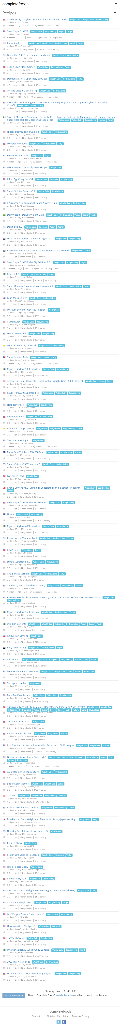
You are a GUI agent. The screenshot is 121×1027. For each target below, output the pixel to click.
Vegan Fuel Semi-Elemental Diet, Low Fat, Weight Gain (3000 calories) (45, 381)
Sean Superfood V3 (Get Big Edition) (26, 502)
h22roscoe (29, 206)
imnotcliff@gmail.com (36, 869)
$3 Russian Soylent (17, 635)
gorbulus (29, 81)
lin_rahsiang (31, 493)
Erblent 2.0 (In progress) (20, 428)
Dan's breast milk (16, 333)
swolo (29, 479)
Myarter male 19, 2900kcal (21, 345)
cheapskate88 (32, 108)
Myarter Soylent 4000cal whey (23, 526)
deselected (31, 253)
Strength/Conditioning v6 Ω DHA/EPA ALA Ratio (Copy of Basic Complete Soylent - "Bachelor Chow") (57, 104)
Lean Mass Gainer (17, 297)
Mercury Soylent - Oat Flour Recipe (26, 309)
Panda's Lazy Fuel (16, 878)
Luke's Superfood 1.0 (18, 561)
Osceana (30, 194)
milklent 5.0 (13, 659)
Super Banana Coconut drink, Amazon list (30, 286)
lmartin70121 (32, 564)
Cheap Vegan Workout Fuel (22, 538)
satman (29, 241)
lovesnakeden (32, 662)
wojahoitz (30, 407)
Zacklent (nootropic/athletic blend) (26, 585)
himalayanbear (33, 265)
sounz (29, 58)
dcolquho (30, 964)
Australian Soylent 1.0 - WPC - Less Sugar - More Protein (38, 250)
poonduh (30, 881)
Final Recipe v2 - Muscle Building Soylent (29, 973)
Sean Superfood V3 (17, 31)
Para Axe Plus (32, 698)
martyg (27, 22)
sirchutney (31, 834)
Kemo (29, 674)
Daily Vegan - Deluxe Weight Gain (25, 214)
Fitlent (10, 514)
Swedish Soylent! (16, 623)
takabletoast (31, 774)
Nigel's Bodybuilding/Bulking (23, 131)
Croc (27, 467)
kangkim (30, 857)
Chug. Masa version (18, 573)
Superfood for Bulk (17, 357)
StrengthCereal (32, 650)
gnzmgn (28, 122)
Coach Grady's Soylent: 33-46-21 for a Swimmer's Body (37, 19)
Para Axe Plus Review (18, 695)
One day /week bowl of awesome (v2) (27, 831)
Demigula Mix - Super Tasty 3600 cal (27, 78)
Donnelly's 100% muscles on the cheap (28, 55)
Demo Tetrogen (33, 724)
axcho (29, 553)
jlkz (26, 917)
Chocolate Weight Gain (19, 902)
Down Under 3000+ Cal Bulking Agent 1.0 (29, 238)
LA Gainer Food (15, 475)
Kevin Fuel (12, 549)
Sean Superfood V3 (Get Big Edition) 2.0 (28, 262)
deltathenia (31, 229)
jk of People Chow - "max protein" (25, 914)
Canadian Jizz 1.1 (16, 43)
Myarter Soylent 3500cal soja (23, 612)
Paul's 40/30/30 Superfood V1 (23, 392)
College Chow (14, 843)
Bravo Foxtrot (31, 929)
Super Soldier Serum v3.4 (21, 191)
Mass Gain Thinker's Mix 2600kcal (25, 452)
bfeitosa (30, 217)
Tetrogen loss (32, 686)
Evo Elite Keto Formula (35, 748)
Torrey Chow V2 (15, 937)
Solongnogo (32, 576)
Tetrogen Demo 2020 (18, 721)
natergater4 (30, 134)
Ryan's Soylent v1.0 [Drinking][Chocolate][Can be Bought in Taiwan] (44, 487)
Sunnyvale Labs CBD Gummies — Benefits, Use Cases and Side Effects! (46, 706)
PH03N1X (30, 626)
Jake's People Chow (17, 866)
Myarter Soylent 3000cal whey (23, 369)
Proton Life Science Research (23, 854)
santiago (30, 312)
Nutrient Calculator (57, 1016)
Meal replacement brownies (22, 671)
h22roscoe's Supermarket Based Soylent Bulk (32, 202)
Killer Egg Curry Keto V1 (20, 179)
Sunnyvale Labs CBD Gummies (40, 712)
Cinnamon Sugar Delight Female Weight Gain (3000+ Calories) (41, 890)
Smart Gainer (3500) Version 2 (23, 464)
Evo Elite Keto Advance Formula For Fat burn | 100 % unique (40, 745)
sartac (28, 289)
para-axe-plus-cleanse (36, 736)
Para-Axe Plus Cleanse (19, 733)
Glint (27, 34)
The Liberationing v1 (18, 440)
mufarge (30, 146)
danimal (29, 443)
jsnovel (29, 170)
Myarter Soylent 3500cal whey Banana (28, 949)
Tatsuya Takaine (33, 822)
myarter (30, 348)
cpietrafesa (30, 603)
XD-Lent (11, 795)
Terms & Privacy (80, 1016)
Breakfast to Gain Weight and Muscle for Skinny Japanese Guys (41, 819)
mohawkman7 (33, 941)
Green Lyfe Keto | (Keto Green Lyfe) (26, 757)
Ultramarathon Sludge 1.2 (21, 926)
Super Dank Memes (18, 783)
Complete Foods (15, 4)
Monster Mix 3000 (17, 143)
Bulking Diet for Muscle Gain (23, 807)
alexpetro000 (31, 638)
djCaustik (31, 810)
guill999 (30, 46)
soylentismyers (33, 93)
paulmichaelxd (32, 395)
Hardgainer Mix (15, 404)
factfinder (30, 588)
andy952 (30, 301)
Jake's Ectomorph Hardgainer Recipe (27, 167)
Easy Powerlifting (17, 647)
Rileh (28, 517)
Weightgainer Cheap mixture (23, 771)
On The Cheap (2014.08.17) (22, 90)
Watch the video (65, 995)
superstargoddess (33, 893)
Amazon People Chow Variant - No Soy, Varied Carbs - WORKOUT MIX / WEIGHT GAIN (53, 597)
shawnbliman (31, 976)
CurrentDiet (13, 321)
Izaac (28, 182)
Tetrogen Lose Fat (17, 683)
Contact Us (38, 1016)
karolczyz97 (32, 798)
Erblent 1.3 (13, 274)
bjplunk (29, 905)
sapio (27, 455)
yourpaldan (32, 360)
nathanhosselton (33, 158)
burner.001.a (32, 541)
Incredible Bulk (15, 416)
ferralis (28, 336)
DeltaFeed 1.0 (14, 226)
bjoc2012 (30, 846)
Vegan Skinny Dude (17, 155)
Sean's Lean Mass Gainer (21, 66)
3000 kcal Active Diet (18, 961)
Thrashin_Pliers (33, 786)
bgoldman (29, 384)
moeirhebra (30, 763)
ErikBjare (29, 277)
